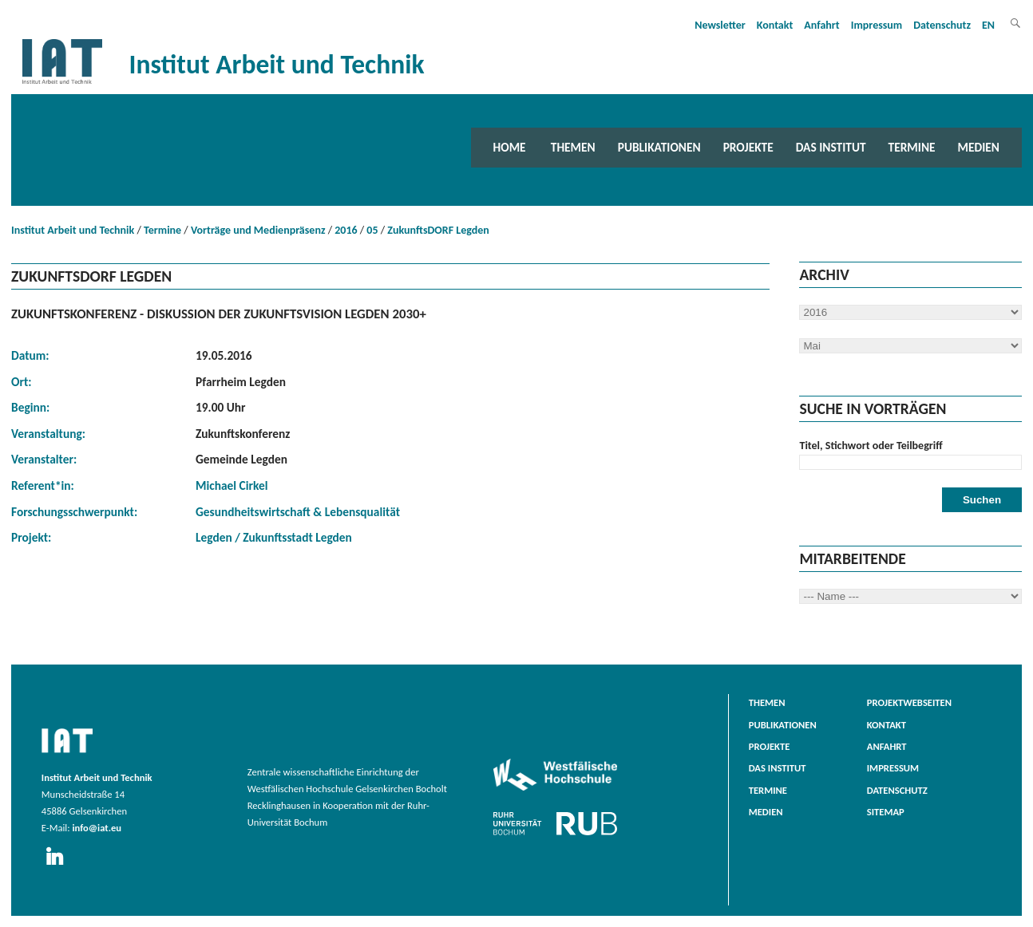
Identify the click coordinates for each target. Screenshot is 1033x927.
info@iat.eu (96, 828)
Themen (573, 147)
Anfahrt (821, 25)
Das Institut (831, 147)
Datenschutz (942, 25)
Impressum (877, 25)
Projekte (748, 147)
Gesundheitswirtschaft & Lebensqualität (298, 511)
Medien (978, 147)
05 (372, 230)
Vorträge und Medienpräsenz (258, 230)
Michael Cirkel (231, 485)
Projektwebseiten (909, 702)
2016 (345, 230)
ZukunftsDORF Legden (438, 230)
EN (988, 25)
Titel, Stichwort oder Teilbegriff (870, 445)
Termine (912, 147)
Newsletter (720, 25)
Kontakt (775, 25)
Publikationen (659, 147)
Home (509, 147)
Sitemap (885, 812)
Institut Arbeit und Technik (72, 230)
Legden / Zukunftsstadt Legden (274, 537)
